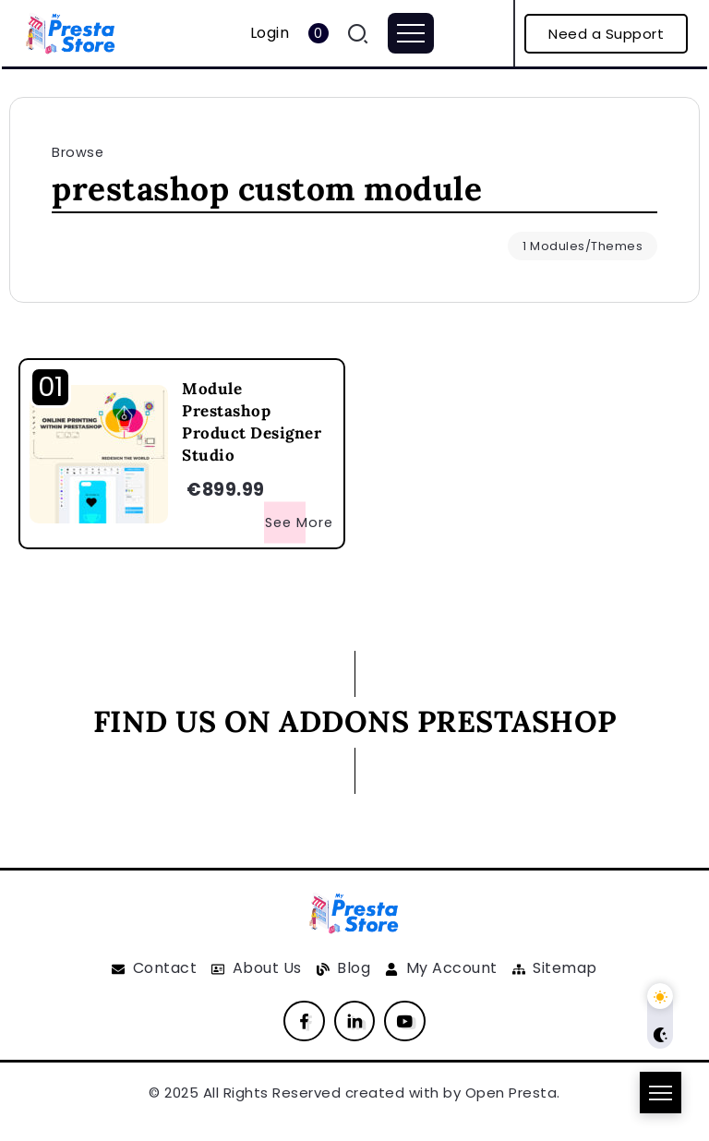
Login (270, 32)
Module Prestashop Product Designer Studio (251, 421)
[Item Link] (99, 454)
